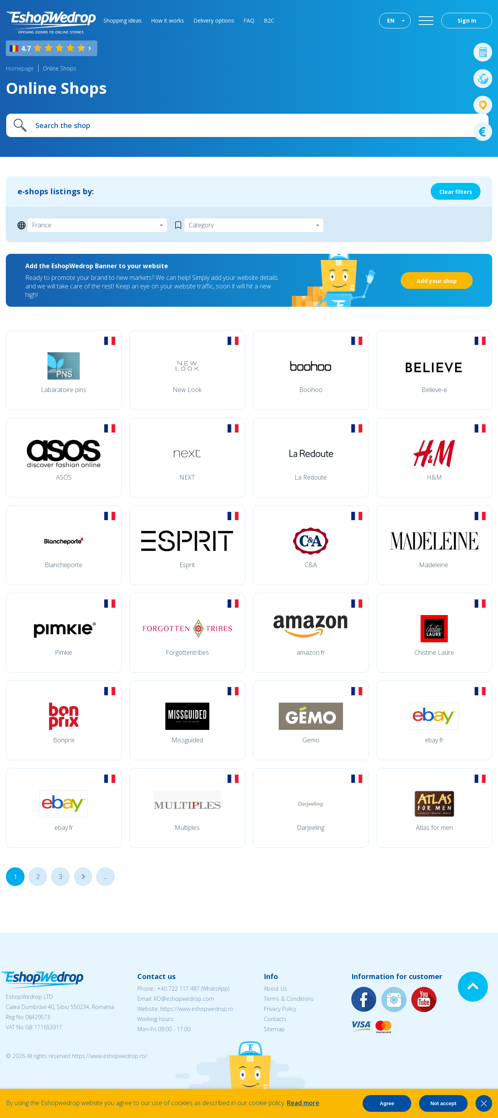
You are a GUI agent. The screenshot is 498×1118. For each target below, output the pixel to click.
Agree (387, 1103)
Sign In (467, 20)
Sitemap (274, 1029)
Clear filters (455, 191)
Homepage (20, 68)
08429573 (37, 1017)
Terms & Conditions (289, 998)
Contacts (275, 1019)
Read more (303, 1103)
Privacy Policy (280, 1009)
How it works (167, 20)
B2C (269, 20)
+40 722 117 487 (178, 988)
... (83, 876)
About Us (275, 988)
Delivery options (213, 20)
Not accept (443, 1103)
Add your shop (437, 281)
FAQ (249, 20)
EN (391, 20)
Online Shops (59, 68)
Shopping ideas (122, 20)
